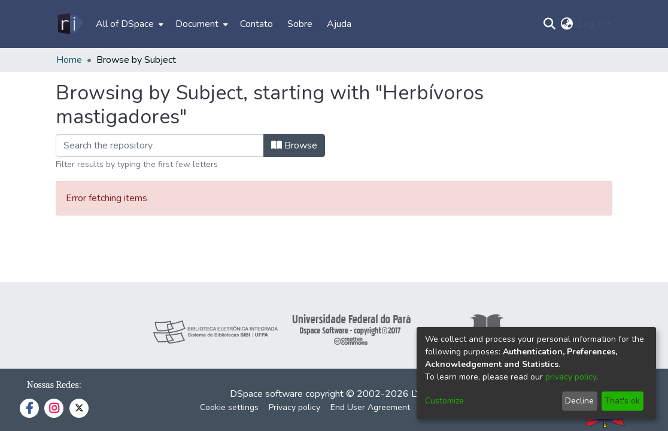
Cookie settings (229, 407)
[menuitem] (128, 24)
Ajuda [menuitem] (339, 24)
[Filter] (160, 145)
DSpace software (266, 393)
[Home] (70, 24)
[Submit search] (549, 24)
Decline (579, 400)
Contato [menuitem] (256, 24)
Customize (444, 400)
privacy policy (570, 377)
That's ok (622, 400)
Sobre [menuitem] (299, 24)
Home (69, 59)
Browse (294, 145)
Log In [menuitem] (591, 24)
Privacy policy (294, 407)
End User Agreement (370, 407)
